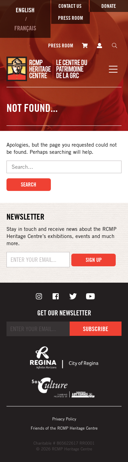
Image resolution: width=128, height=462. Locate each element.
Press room (70, 18)
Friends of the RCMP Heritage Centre (64, 428)
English (25, 10)
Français (25, 28)
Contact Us (70, 6)
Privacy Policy (64, 418)
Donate (108, 6)
